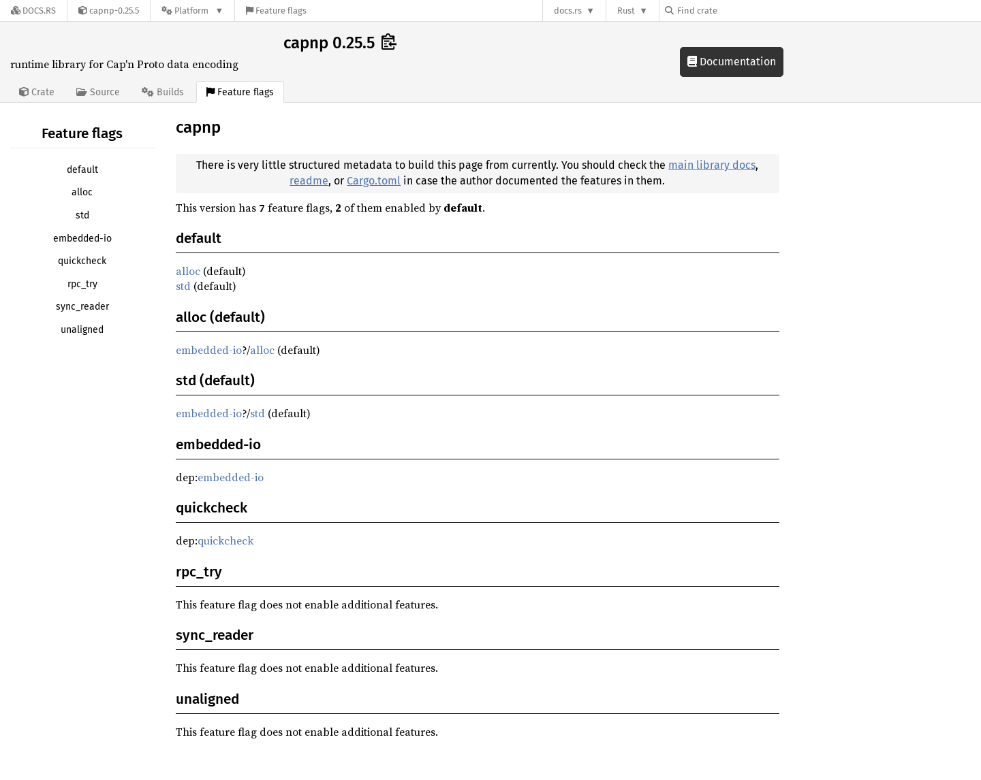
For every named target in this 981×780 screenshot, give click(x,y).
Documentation (731, 61)
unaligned (82, 330)
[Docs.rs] (33, 10)
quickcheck (82, 261)
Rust (626, 10)
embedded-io (82, 238)
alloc (82, 192)
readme (309, 180)
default (82, 170)
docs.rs (568, 10)
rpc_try (82, 284)
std (82, 215)
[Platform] (192, 10)
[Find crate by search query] (733, 10)
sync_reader (82, 306)
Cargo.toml (374, 180)
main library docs (712, 165)
